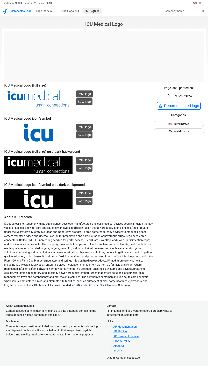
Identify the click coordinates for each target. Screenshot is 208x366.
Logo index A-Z (45, 11)
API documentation (125, 326)
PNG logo (84, 94)
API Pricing (120, 331)
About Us (119, 345)
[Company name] (184, 11)
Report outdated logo (179, 106)
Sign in (92, 11)
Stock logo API (70, 11)
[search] (201, 11)
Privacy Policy (121, 341)
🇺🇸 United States (178, 124)
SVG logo (84, 101)
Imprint (117, 350)
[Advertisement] (104, 55)
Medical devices (179, 131)
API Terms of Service (126, 336)
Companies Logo (21, 11)
